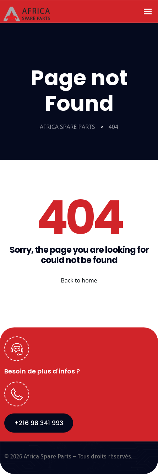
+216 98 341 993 (38, 422)
